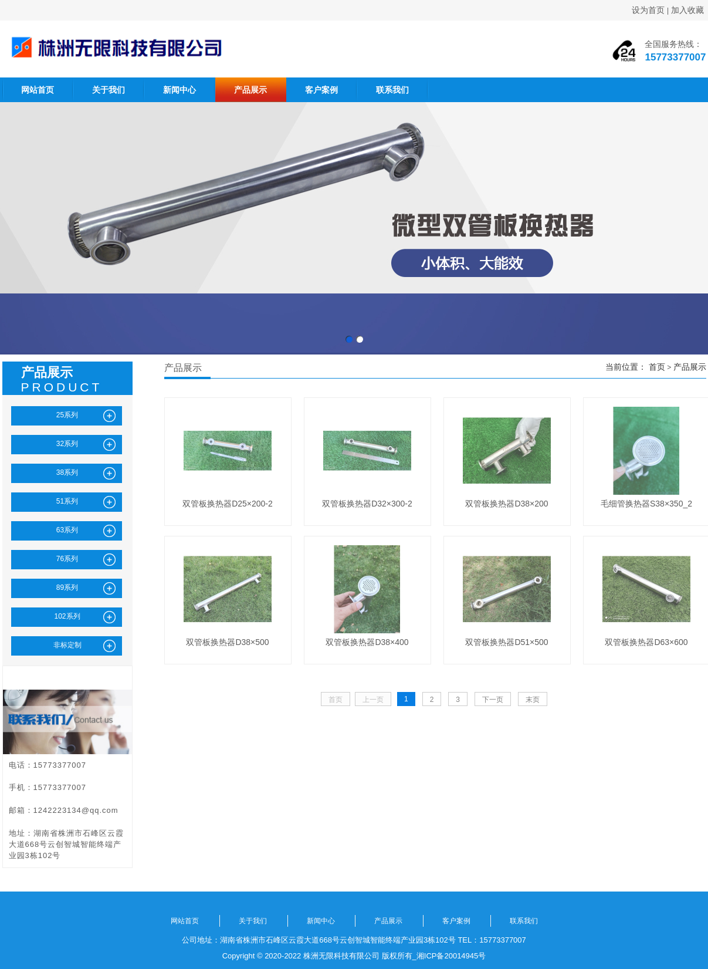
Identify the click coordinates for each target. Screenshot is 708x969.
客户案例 (321, 89)
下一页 (492, 699)
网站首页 (37, 89)
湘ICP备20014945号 (451, 955)
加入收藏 (687, 10)
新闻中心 (179, 89)
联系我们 (392, 89)
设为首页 (648, 10)
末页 (533, 699)
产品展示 (250, 89)
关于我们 (108, 89)
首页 (657, 367)
